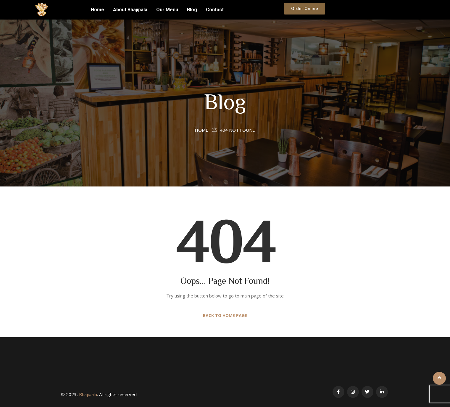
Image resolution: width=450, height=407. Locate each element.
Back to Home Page (225, 315)
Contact (215, 9)
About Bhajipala (130, 9)
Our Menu (167, 9)
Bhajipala (88, 394)
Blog (192, 9)
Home (97, 9)
